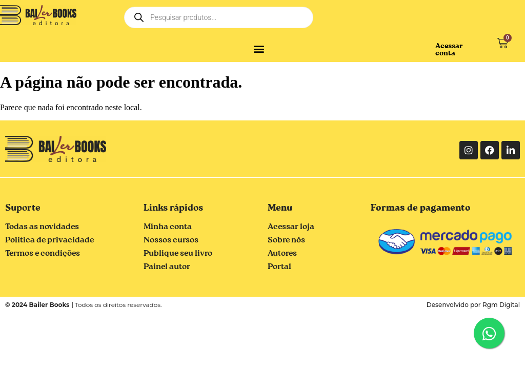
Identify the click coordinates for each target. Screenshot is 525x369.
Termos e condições (42, 254)
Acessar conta (449, 50)
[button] (259, 48)
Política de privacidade (49, 240)
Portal (279, 267)
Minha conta (168, 227)
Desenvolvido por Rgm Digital (473, 305)
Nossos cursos (171, 240)
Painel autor (167, 267)
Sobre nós (286, 240)
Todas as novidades (42, 227)
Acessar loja (291, 227)
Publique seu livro (178, 254)
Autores (282, 254)
